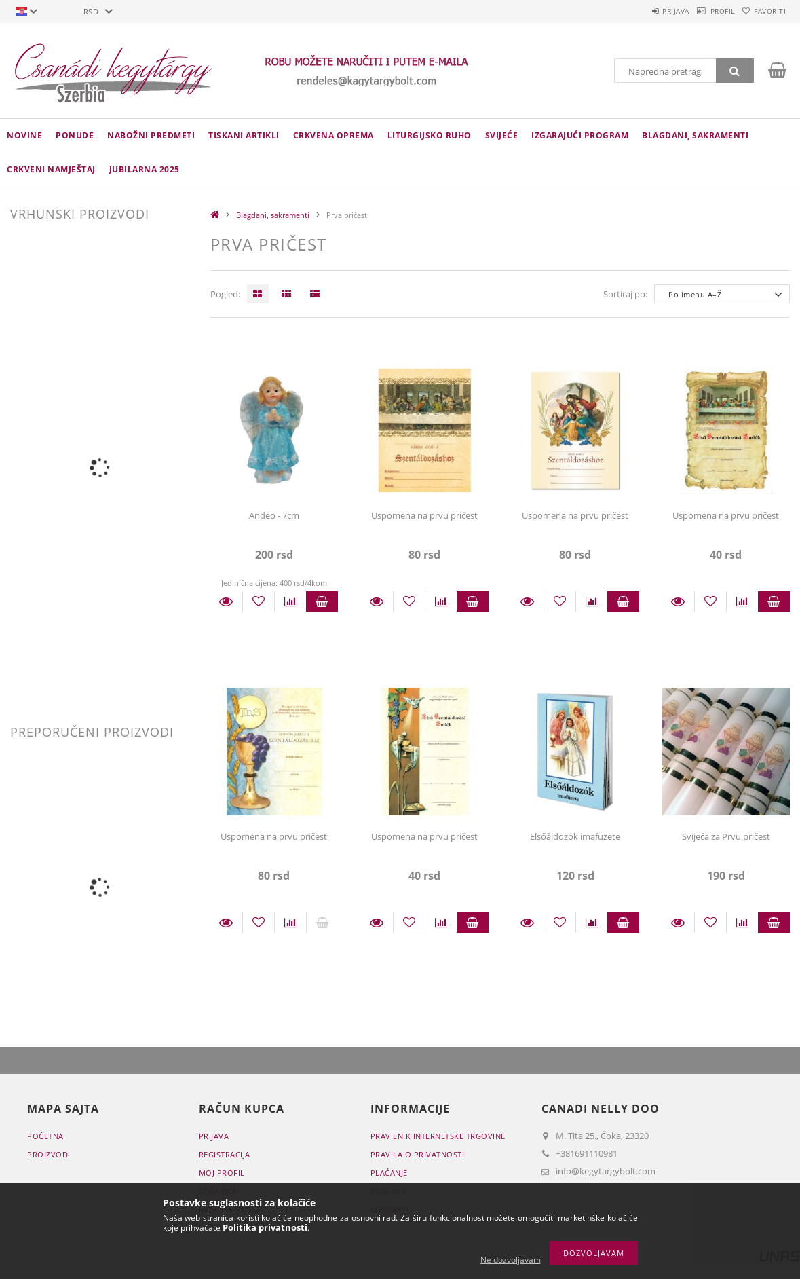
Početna (45, 1136)
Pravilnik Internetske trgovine (438, 1136)
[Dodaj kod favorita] (258, 601)
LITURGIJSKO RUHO (429, 135)
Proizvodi (49, 1154)
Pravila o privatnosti (417, 1154)
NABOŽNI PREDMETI (151, 135)
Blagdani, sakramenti (695, 135)
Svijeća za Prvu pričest (726, 836)
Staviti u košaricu (322, 601)
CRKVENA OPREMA (333, 135)
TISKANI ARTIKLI (244, 135)
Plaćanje (389, 1173)
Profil (703, 11)
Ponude (75, 135)
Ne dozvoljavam (510, 1259)
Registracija (224, 1154)
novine (24, 135)
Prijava (644, 11)
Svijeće (501, 135)
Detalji (226, 601)
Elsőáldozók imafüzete (575, 836)
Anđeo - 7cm (274, 515)
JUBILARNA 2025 (144, 169)
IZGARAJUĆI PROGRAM (579, 135)
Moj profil (222, 1173)
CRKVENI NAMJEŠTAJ (51, 169)
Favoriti (764, 11)
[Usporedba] (290, 601)
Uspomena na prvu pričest (424, 515)
